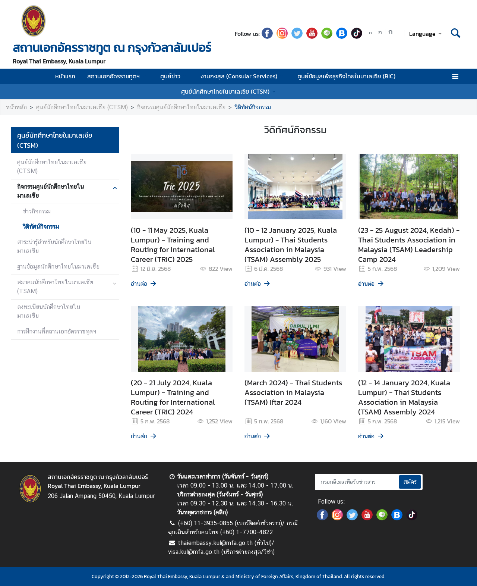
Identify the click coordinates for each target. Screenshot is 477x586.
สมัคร (410, 481)
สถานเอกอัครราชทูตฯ (117, 76)
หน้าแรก (65, 76)
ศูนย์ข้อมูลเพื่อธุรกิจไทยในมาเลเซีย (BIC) (350, 76)
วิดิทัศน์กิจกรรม (253, 107)
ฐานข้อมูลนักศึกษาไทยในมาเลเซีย (58, 266)
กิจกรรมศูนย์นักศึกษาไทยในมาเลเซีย (181, 107)
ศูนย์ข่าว (174, 76)
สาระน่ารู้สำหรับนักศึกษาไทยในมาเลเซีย (54, 246)
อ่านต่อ (144, 283)
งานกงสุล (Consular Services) (242, 76)
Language (426, 33)
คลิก (220, 512)
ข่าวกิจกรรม (37, 211)
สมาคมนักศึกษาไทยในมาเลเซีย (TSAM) (55, 287)
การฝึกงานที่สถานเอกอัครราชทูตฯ (56, 331)
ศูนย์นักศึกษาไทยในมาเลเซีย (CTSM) (229, 91)
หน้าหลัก (16, 107)
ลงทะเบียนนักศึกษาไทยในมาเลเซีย (48, 311)
